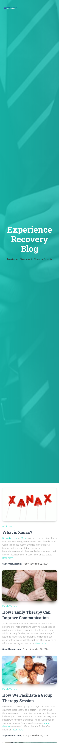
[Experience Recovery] (10, 7)
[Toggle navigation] (53, 8)
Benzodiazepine (10, 538)
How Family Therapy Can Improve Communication (26, 615)
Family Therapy (9, 606)
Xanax (24, 538)
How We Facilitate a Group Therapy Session (27, 698)
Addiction (7, 526)
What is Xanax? (17, 532)
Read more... (8, 558)
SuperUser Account (12, 564)
